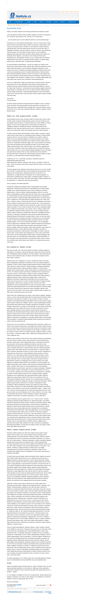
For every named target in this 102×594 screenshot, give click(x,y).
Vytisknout (49, 591)
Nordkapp (18, 24)
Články (10, 21)
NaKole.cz (10, 24)
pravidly (25, 588)
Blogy (56, 21)
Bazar (41, 21)
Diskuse (62, 21)
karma (8, 586)
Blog (14, 24)
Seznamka (48, 21)
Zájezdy (29, 21)
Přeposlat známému (39, 591)
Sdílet (50, 593)
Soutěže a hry (72, 21)
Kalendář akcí (19, 21)
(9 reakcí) (15, 591)
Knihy (35, 21)
